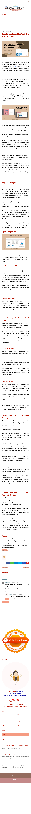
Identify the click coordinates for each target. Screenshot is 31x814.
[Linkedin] (24, 564)
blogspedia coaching (23, 144)
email (25, 708)
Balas (4, 604)
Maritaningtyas (14, 153)
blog (17, 66)
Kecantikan (21, 719)
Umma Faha (8, 584)
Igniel (18, 811)
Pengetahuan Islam (23, 724)
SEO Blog (5, 729)
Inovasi (5, 719)
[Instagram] (18, 806)
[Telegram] (16, 564)
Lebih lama (25, 569)
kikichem (10, 556)
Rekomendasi (6, 550)
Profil (4, 727)
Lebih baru (5, 569)
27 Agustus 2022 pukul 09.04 (18, 584)
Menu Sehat (21, 722)
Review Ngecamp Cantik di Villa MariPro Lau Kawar (15, 794)
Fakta (4, 717)
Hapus (9, 604)
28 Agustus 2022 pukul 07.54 (20, 596)
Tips (19, 729)
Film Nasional (21, 717)
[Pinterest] (27, 564)
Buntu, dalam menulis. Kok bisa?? (11, 777)
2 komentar (22, 39)
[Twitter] (12, 564)
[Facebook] (8, 564)
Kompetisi (5, 722)
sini (12, 706)
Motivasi (5, 724)
